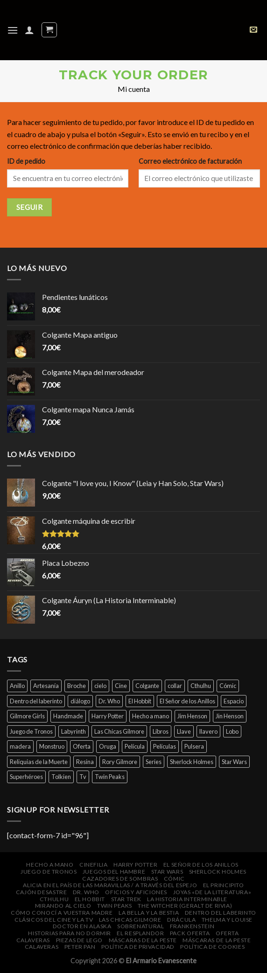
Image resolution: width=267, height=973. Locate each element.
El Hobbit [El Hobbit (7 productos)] (139, 701)
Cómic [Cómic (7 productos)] (227, 685)
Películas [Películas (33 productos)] (164, 746)
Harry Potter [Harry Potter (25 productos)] (107, 716)
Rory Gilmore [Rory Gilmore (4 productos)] (119, 761)
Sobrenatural (140, 926)
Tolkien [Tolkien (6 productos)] (61, 776)
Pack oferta (190, 933)
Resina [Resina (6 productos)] (85, 761)
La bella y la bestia (149, 912)
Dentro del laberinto (220, 912)
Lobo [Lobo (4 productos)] (232, 731)
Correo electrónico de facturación (190, 161)
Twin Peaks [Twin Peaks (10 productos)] (110, 776)
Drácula (181, 919)
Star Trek (126, 899)
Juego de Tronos (49, 871)
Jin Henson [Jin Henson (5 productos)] (230, 716)
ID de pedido (26, 161)
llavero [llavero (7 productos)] (208, 731)
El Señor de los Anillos (201, 864)
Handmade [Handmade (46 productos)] (68, 716)
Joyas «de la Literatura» (212, 892)
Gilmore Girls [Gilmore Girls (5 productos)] (27, 716)
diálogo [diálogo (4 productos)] (80, 701)
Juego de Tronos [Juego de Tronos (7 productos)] (31, 731)
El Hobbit (90, 899)
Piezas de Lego (79, 940)
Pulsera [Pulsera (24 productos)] (194, 746)
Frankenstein (192, 926)
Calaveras (33, 940)
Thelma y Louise (227, 919)
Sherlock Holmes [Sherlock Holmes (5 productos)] (191, 761)
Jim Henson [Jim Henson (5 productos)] (192, 716)
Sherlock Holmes (217, 871)
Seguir (29, 207)
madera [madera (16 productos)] (20, 746)
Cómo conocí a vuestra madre (62, 912)
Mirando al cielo (63, 905)
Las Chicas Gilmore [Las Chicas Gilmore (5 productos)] (119, 731)
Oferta (227, 933)
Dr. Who (86, 892)
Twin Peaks (114, 905)
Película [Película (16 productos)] (135, 746)
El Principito (223, 885)
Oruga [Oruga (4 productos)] (107, 746)
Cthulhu (54, 899)
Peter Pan (80, 946)
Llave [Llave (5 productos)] (184, 731)
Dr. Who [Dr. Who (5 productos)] (109, 701)
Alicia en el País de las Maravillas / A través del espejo (110, 885)
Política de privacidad (138, 946)
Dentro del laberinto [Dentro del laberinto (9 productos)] (36, 701)
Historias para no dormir (69, 933)
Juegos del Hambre (114, 871)
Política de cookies (212, 946)
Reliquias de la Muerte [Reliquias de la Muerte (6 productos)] (39, 761)
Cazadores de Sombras (120, 878)
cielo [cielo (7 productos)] (100, 685)
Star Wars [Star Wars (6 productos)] (234, 761)
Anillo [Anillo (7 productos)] (17, 685)
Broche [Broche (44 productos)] (76, 685)
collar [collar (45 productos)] (175, 685)
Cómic (174, 878)
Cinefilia (93, 864)
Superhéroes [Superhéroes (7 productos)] (26, 776)
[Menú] (12, 30)
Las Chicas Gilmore (130, 919)
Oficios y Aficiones (136, 892)
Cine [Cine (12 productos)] (121, 685)
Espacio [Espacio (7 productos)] (234, 701)
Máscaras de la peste (143, 940)
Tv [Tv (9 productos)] (82, 776)
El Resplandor (140, 933)
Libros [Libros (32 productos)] (161, 731)
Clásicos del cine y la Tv (53, 919)
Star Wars (167, 871)
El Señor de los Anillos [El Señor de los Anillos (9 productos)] (187, 701)
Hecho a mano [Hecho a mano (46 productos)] (150, 716)
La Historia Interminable (187, 899)
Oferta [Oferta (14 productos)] (82, 746)
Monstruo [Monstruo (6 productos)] (51, 746)
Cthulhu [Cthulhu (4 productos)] (200, 685)
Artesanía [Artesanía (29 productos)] (46, 685)
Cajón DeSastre (41, 892)
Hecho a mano (49, 864)
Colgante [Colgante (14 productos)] (147, 685)
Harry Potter (135, 864)
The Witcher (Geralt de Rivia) (185, 905)
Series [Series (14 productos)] (154, 761)
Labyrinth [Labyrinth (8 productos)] (73, 731)
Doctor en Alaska (82, 926)
